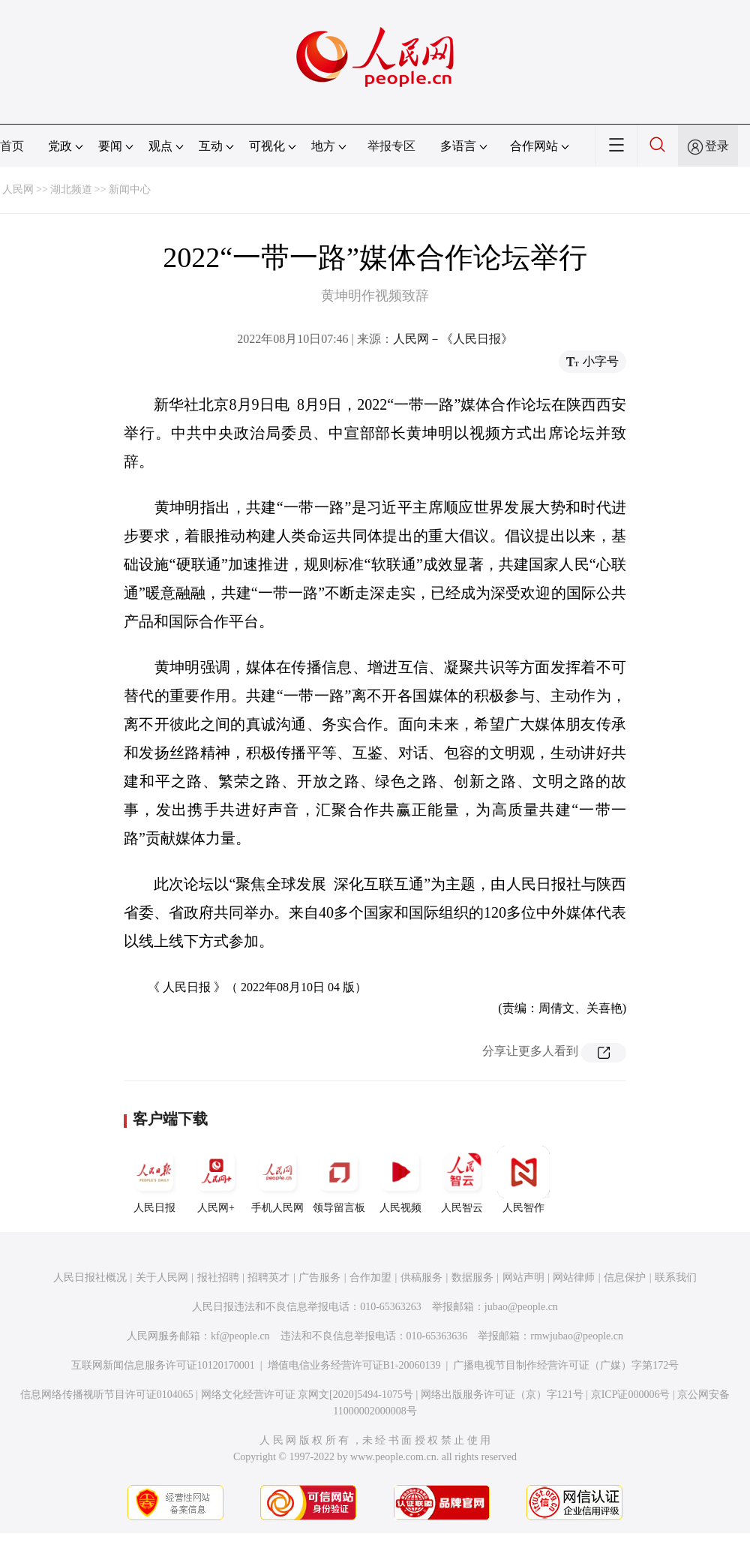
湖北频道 (71, 189)
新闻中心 (130, 189)
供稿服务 (421, 1277)
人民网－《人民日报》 (453, 338)
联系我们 (676, 1277)
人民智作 (523, 1179)
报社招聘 (218, 1277)
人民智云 (462, 1179)
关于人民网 (162, 1277)
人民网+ (216, 1179)
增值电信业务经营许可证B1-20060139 (354, 1365)
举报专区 (392, 146)
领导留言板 (339, 1179)
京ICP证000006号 (630, 1394)
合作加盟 (371, 1277)
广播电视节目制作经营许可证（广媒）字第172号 (566, 1365)
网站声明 (523, 1277)
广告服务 (319, 1277)
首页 (12, 146)
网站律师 (574, 1277)
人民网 (18, 189)
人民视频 (400, 1179)
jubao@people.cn (521, 1306)
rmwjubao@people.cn (576, 1336)
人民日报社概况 (90, 1277)
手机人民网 (277, 1179)
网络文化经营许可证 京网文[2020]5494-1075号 (307, 1394)
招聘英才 (269, 1277)
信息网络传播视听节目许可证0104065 (107, 1394)
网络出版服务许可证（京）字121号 (502, 1394)
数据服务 (473, 1277)
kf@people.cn (240, 1336)
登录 (717, 146)
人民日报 (154, 1179)
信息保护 (625, 1277)
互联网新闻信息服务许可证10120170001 (163, 1365)
